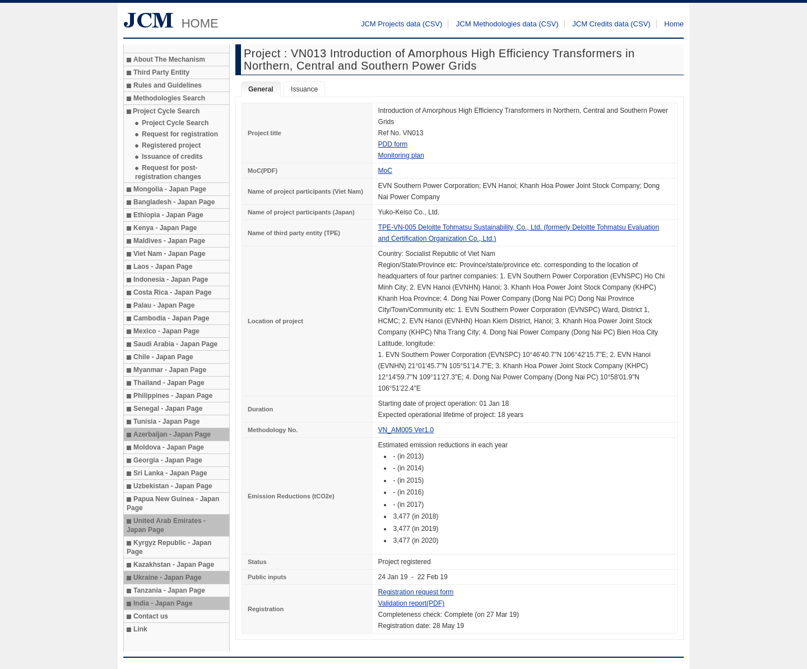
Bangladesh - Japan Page (174, 202)
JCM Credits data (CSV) (611, 24)
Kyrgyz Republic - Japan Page (169, 547)
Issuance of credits (172, 157)
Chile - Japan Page (163, 357)
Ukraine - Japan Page (167, 577)
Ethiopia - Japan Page (168, 215)
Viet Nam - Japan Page (169, 254)
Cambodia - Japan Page (171, 318)
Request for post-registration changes (168, 172)
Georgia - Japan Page (167, 460)
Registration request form (416, 592)
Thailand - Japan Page (169, 383)
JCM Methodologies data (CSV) (507, 24)
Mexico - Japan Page (166, 331)
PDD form (393, 144)
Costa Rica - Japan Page (172, 292)
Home (674, 24)
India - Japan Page (162, 603)
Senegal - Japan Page (167, 409)
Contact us (150, 616)
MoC (385, 171)
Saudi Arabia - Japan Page (175, 344)
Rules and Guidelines (167, 85)
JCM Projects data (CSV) (401, 24)
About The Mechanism (169, 59)
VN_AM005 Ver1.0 (406, 430)
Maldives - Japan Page (169, 241)
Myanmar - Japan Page (169, 370)
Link (140, 629)
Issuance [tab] (304, 89)
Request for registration (180, 134)
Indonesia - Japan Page (170, 279)
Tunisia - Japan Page (166, 421)
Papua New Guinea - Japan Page (173, 503)
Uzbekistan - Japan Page (172, 486)
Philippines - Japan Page (172, 396)
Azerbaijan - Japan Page (172, 434)
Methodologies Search (169, 98)
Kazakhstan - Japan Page (173, 565)
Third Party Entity (161, 72)
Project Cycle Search (175, 123)
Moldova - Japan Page (168, 447)
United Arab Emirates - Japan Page (166, 525)
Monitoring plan (401, 155)
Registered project (171, 145)
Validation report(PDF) (411, 603)
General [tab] (260, 89)
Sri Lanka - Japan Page (170, 473)
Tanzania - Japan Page (169, 590)
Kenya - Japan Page (165, 228)
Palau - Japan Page (163, 305)
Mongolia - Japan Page (169, 189)
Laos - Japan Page (162, 267)
